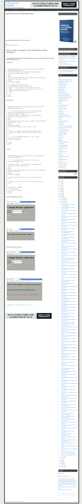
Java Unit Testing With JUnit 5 (65, 489)
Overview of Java (63, 148)
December (63, 198)
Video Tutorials (25, 9)
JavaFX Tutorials (63, 132)
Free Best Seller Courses (15, 9)
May (62, 461)
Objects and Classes (64, 146)
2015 (61, 191)
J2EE (61, 118)
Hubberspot (21, 501)
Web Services (62, 167)
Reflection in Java (63, 151)
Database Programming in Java (66, 97)
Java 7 (61, 119)
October (62, 201)
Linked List (62, 137)
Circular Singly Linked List (65, 94)
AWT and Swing (63, 87)
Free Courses (62, 106)
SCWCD (61, 154)
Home (6, 9)
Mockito (61, 140)
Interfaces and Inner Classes (65, 116)
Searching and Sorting (64, 156)
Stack (61, 161)
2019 (61, 185)
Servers (61, 158)
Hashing (61, 111)
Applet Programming (64, 84)
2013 (61, 194)
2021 (61, 181)
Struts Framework (63, 164)
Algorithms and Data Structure (66, 79)
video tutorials (62, 166)
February (63, 466)
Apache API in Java (63, 82)
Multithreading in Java (64, 142)
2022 (61, 180)
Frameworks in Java (48, 9)
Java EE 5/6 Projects (64, 121)
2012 (61, 196)
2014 (61, 193)
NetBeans (62, 143)
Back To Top (76, 501)
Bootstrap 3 (62, 90)
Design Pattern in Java (64, 98)
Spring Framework (63, 159)
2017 (61, 188)
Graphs (61, 110)
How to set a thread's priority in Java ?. (68, 453)
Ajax (60, 78)
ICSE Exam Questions (64, 114)
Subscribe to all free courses (12, 45)
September (63, 202)
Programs (64, 9)
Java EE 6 (62, 122)
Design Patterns (57, 9)
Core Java (32, 9)
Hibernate (62, 113)
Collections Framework (64, 95)
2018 (61, 186)
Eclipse (61, 102)
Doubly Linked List (63, 100)
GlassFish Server (63, 108)
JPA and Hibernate (63, 134)
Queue (61, 150)
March (62, 465)
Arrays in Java (62, 86)
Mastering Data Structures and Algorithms (68, 56)
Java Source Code (27, 304)
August (62, 457)
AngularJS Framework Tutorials (66, 81)
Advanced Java (39, 9)
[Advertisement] (29, 324)
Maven (61, 138)
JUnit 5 (61, 135)
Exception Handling (63, 105)
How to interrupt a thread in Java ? (67, 451)
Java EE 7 (62, 124)
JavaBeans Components (65, 130)
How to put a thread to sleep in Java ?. (68, 455)
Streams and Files (63, 162)
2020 (61, 183)
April (62, 463)
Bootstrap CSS (63, 92)
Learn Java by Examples (11, 4)
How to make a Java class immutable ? (68, 258)
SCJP (61, 153)
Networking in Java (63, 145)
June (62, 460)
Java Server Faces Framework (66, 126)
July (62, 458)
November (63, 199)
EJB (60, 103)
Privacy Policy (71, 9)
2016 (61, 189)
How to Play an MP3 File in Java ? (67, 322)
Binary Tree (62, 89)
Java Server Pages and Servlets (17, 304)
